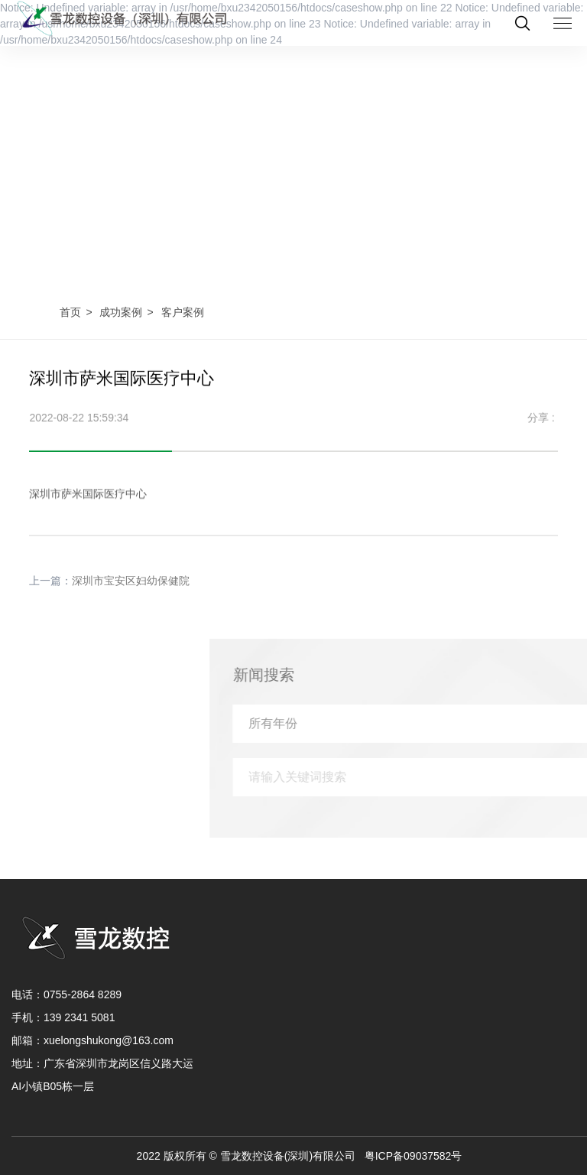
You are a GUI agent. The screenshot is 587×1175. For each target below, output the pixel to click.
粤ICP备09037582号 (413, 1156)
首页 (70, 312)
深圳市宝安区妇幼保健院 (131, 590)
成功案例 (120, 312)
